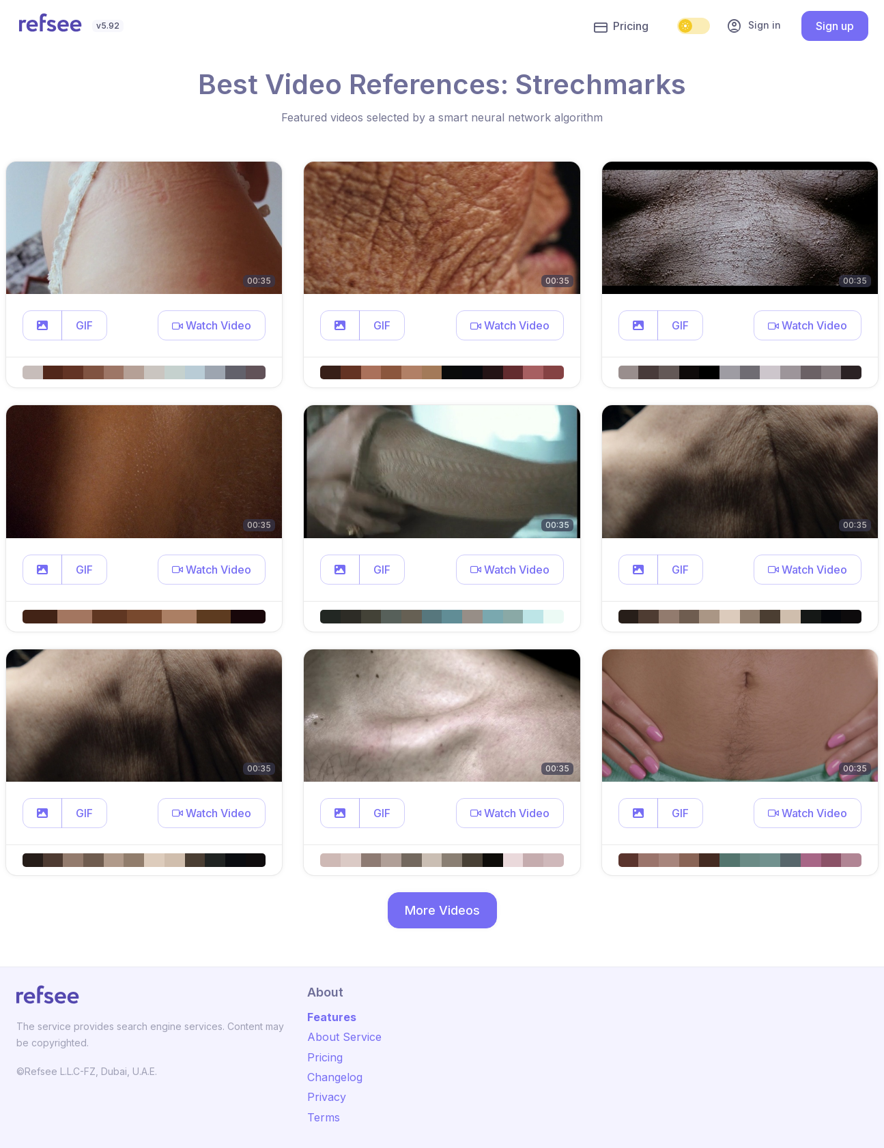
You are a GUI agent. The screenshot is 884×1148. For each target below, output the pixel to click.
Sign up (835, 26)
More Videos (442, 910)
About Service (344, 1037)
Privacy (326, 1097)
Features (331, 1017)
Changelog (334, 1077)
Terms (323, 1117)
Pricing (621, 26)
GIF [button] (84, 325)
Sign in (753, 26)
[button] (42, 325)
